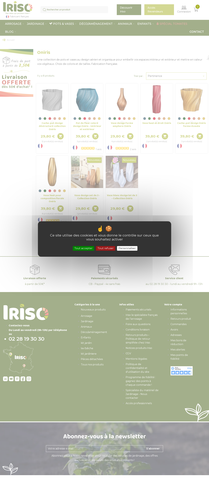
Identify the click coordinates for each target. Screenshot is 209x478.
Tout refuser (105, 248)
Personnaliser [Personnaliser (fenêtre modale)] (127, 248)
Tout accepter (83, 248)
